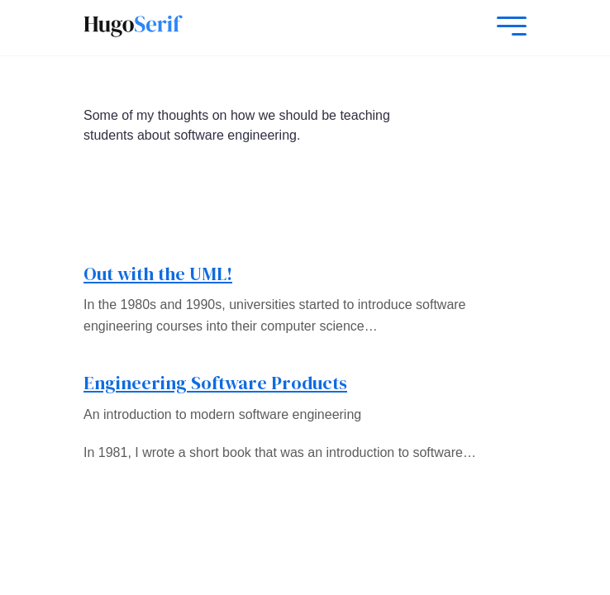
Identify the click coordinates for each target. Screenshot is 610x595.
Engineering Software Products (215, 382)
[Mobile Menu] (507, 27)
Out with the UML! (157, 273)
